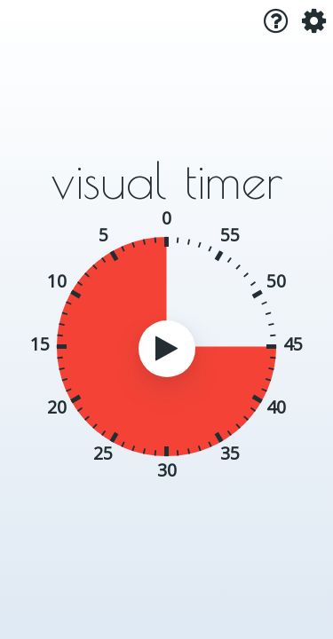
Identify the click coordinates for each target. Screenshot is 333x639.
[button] (269, 21)
